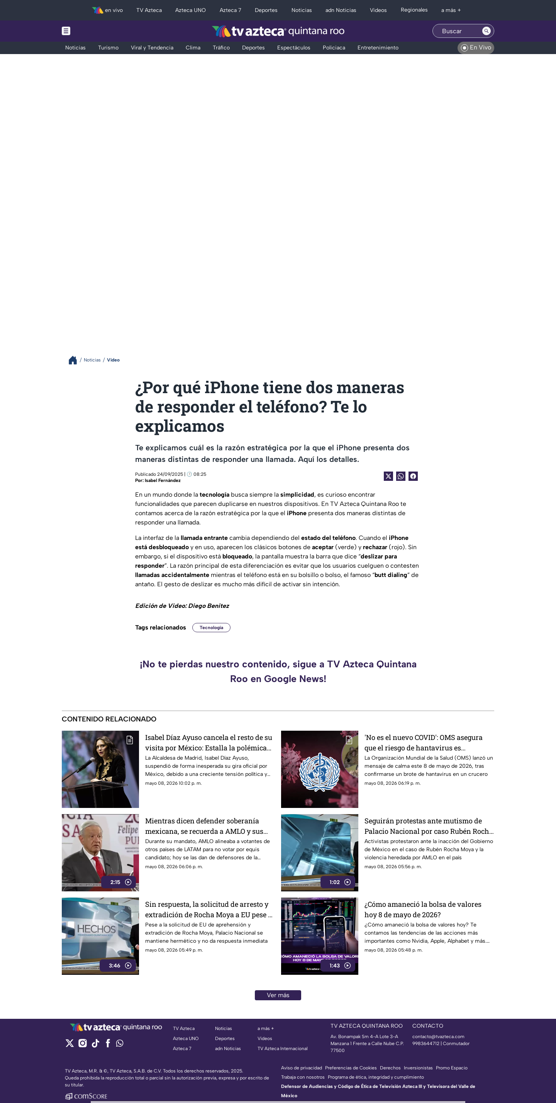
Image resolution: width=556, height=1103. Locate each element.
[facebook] (108, 1045)
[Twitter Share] (388, 476)
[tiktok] (95, 1045)
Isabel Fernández (163, 480)
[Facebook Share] (413, 476)
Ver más (278, 995)
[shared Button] (400, 476)
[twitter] (70, 1045)
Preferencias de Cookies (351, 1068)
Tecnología (211, 627)
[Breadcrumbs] (76, 360)
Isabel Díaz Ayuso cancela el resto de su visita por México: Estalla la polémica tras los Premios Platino (208, 742)
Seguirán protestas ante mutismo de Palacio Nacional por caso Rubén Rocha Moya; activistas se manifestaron (428, 826)
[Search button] (486, 31)
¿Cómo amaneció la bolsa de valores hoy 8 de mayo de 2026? (422, 909)
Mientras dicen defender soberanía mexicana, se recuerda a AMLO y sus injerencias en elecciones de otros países (204, 826)
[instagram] (82, 1045)
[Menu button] (93, 31)
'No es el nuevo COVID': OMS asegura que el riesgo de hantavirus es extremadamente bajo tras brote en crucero (423, 742)
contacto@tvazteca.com (438, 1036)
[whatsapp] (120, 1045)
